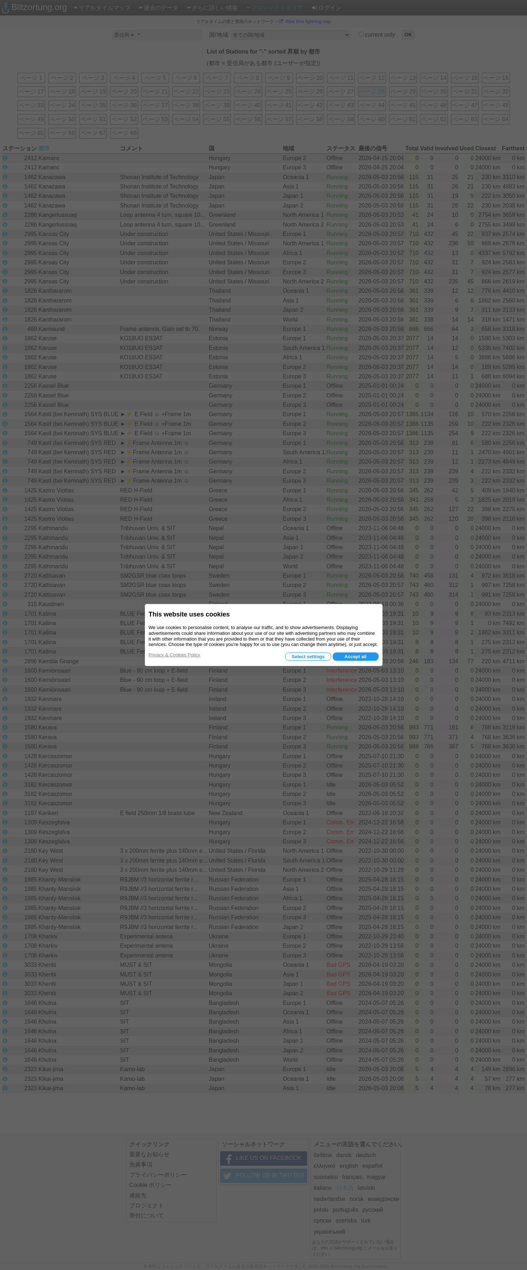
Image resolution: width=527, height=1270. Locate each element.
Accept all (355, 656)
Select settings (308, 656)
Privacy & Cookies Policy (174, 654)
